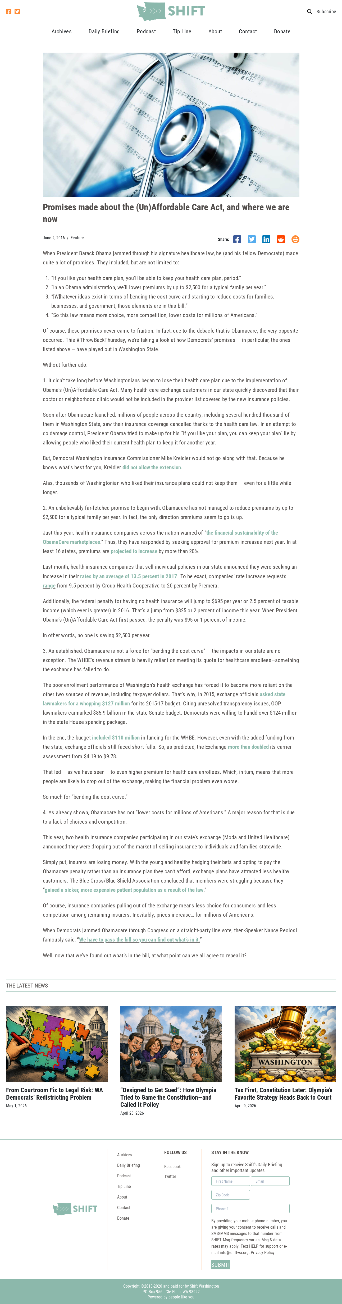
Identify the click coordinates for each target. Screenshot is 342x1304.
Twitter (170, 1176)
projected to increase (134, 551)
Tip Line (182, 31)
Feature (77, 238)
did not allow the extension (151, 467)
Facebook (172, 1166)
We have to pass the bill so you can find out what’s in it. (139, 939)
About (215, 31)
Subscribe (326, 11)
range (49, 585)
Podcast (146, 31)
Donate (282, 31)
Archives (62, 31)
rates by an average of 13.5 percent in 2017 (128, 576)
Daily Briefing (104, 31)
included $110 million (116, 737)
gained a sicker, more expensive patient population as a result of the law (124, 889)
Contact (248, 31)
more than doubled (248, 746)
